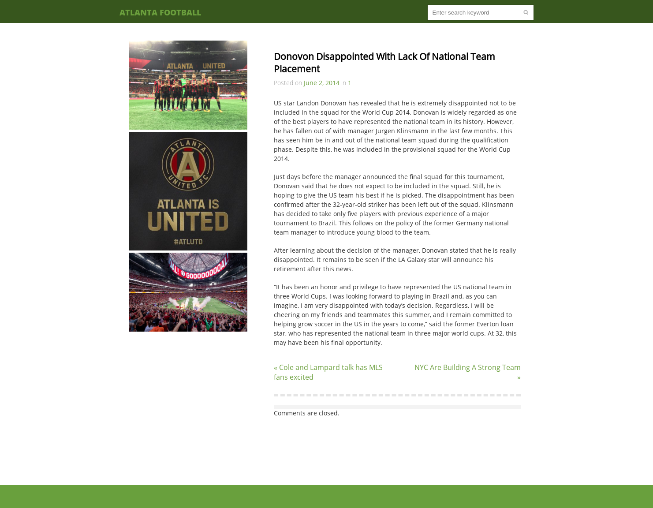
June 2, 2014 (322, 82)
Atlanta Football (160, 12)
